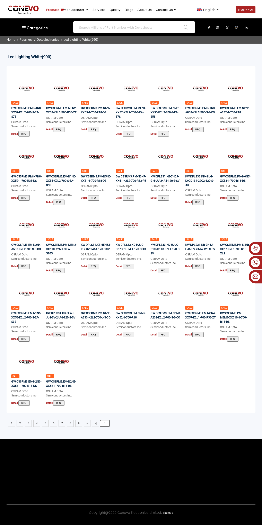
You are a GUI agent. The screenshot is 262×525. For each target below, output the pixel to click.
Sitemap (168, 512)
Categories (35, 27)
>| (96, 423)
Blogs (129, 10)
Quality (115, 10)
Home (11, 40)
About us (144, 10)
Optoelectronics (48, 40)
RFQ (24, 133)
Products (53, 10)
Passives (25, 40)
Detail (14, 133)
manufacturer (76, 10)
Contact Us (166, 10)
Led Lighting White (76, 40)
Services (99, 10)
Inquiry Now (245, 9)
